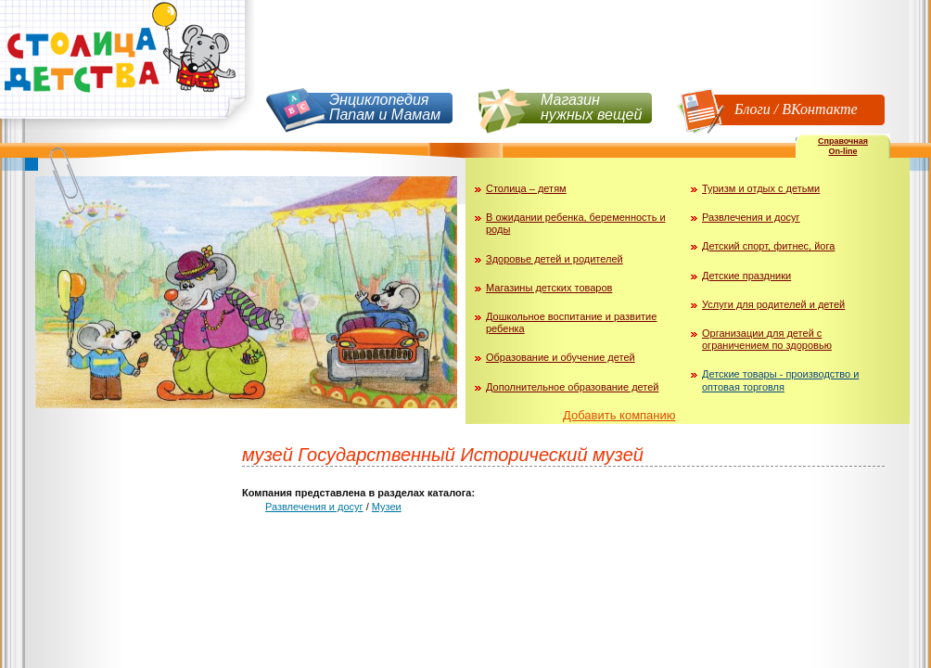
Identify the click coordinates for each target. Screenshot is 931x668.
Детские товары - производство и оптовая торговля (780, 380)
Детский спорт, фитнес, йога (768, 245)
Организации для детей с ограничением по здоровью (767, 339)
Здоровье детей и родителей (554, 258)
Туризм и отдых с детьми (761, 188)
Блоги (752, 109)
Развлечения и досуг (751, 217)
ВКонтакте (819, 109)
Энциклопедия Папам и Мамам (384, 107)
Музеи (387, 506)
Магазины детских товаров (549, 287)
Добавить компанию (619, 415)
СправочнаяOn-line (843, 146)
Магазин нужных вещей (591, 107)
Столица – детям (526, 188)
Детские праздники (746, 275)
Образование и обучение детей (560, 357)
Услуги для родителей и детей (773, 304)
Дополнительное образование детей (572, 386)
